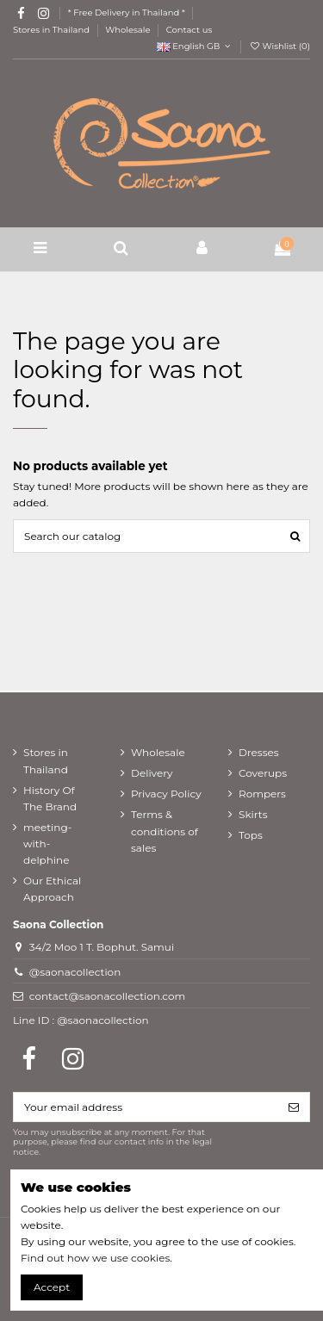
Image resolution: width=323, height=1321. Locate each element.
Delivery (151, 772)
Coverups (263, 772)
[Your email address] (146, 1106)
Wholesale (128, 29)
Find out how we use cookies (95, 1257)
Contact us (189, 29)
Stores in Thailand (52, 29)
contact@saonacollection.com (107, 995)
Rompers (262, 793)
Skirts (253, 814)
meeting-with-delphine (47, 843)
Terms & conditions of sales (164, 830)
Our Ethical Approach (52, 888)
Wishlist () (279, 46)
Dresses (259, 752)
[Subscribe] (293, 1106)
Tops (251, 834)
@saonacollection (75, 971)
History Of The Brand (50, 798)
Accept (52, 1287)
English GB (195, 46)
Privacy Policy (166, 793)
